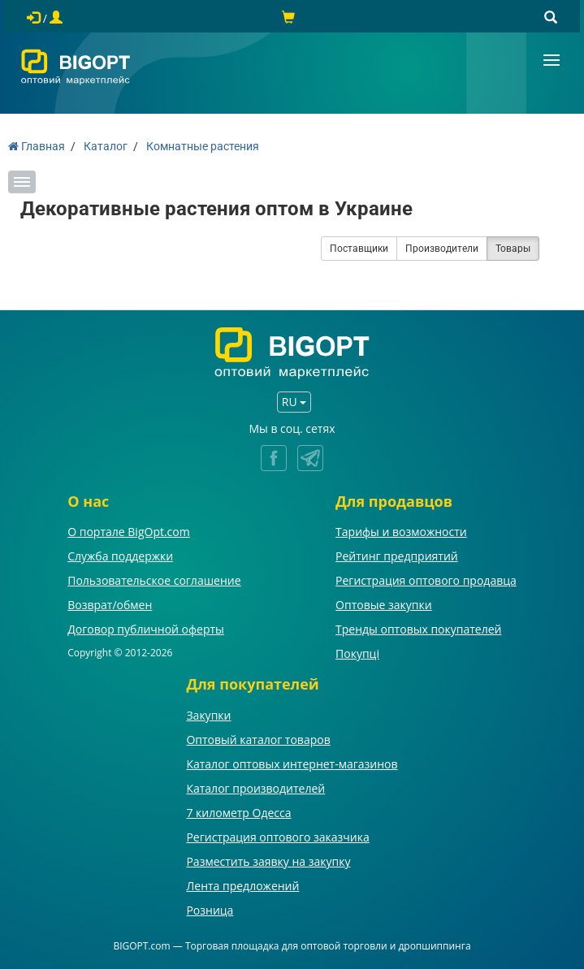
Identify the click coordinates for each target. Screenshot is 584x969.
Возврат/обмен (109, 604)
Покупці (357, 653)
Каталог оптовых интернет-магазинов (291, 764)
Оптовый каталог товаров (258, 739)
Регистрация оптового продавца (426, 580)
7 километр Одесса (238, 812)
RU (294, 401)
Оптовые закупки (383, 604)
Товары (512, 248)
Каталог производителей (255, 788)
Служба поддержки (120, 556)
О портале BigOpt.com (128, 531)
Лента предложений (242, 885)
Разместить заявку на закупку (268, 861)
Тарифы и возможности (401, 531)
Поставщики (359, 248)
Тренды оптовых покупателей (418, 629)
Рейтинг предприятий (396, 556)
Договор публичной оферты (145, 629)
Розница (209, 910)
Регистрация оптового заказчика (277, 837)
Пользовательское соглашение (153, 580)
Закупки (208, 715)
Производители (441, 248)
